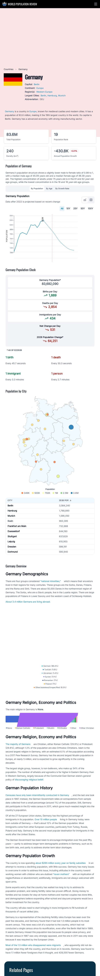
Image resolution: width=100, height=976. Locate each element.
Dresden (12, 558)
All (62, 208)
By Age (49, 188)
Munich (62, 95)
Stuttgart (12, 548)
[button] (96, 4)
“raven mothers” (61, 898)
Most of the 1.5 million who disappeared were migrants (33, 969)
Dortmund (13, 563)
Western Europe (44, 91)
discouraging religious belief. (29, 804)
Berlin (36, 84)
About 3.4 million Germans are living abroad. (28, 613)
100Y (90, 208)
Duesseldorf (14, 542)
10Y (68, 208)
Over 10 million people (46, 844)
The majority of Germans (18, 768)
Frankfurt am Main (17, 537)
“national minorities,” (50, 592)
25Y (75, 208)
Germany (9, 111)
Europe (40, 88)
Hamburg (52, 95)
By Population (37, 188)
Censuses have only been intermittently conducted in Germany (37, 819)
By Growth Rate (62, 188)
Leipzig (11, 553)
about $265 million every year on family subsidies (61, 887)
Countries (9, 69)
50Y (83, 208)
